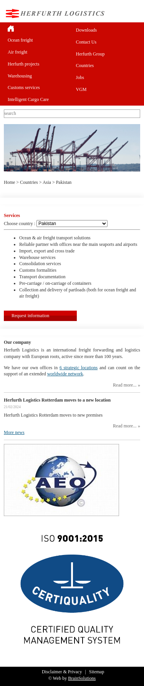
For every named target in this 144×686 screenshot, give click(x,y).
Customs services (24, 87)
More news (14, 432)
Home (9, 182)
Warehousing (20, 76)
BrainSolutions (82, 678)
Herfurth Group (90, 54)
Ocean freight (20, 40)
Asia (47, 182)
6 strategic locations (79, 367)
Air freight (17, 52)
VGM (81, 89)
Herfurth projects (23, 64)
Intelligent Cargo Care (28, 99)
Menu (134, 13)
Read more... (124, 385)
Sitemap (96, 671)
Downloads (86, 30)
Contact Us (86, 42)
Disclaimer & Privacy (62, 671)
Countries (85, 65)
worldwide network (65, 374)
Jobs (80, 77)
